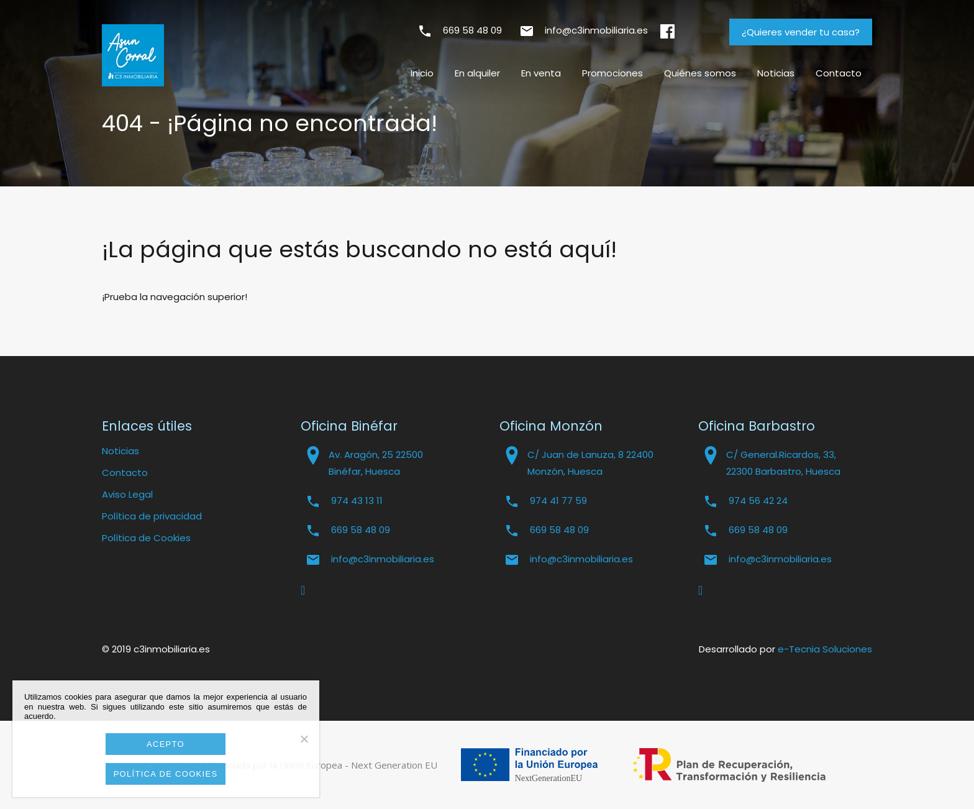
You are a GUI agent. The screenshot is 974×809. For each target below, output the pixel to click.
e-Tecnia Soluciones (825, 649)
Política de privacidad (152, 516)
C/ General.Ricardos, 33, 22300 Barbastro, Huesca (783, 463)
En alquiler (477, 73)
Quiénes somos (700, 73)
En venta (541, 73)
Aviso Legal (127, 494)
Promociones (612, 73)
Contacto (839, 73)
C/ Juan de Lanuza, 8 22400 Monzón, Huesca (590, 463)
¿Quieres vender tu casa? (801, 32)
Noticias (775, 73)
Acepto (165, 744)
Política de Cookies (146, 537)
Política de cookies (166, 774)
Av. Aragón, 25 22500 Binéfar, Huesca (376, 463)
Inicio (422, 73)
